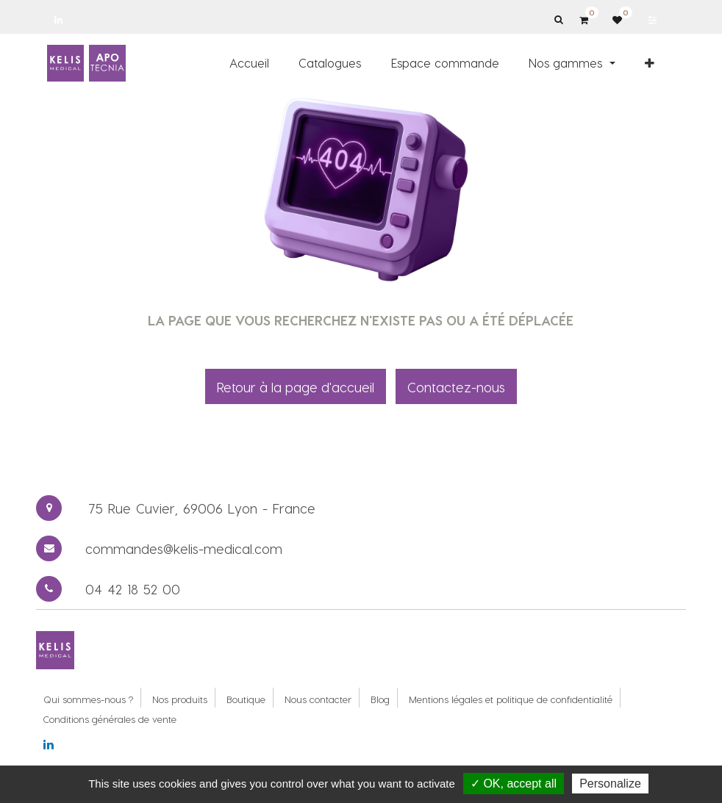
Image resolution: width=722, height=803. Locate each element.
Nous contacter (318, 699)
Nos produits (179, 699)
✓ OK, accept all (514, 783)
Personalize (610, 783)
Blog (380, 699)
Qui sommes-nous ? (88, 699)
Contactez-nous (456, 387)
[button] (649, 63)
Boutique (245, 699)
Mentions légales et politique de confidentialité (510, 699)
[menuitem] (249, 63)
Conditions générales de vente (109, 718)
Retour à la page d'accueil (295, 387)
